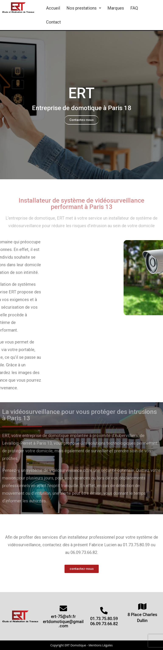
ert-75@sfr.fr (63, 616)
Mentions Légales (101, 645)
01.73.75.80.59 (104, 618)
